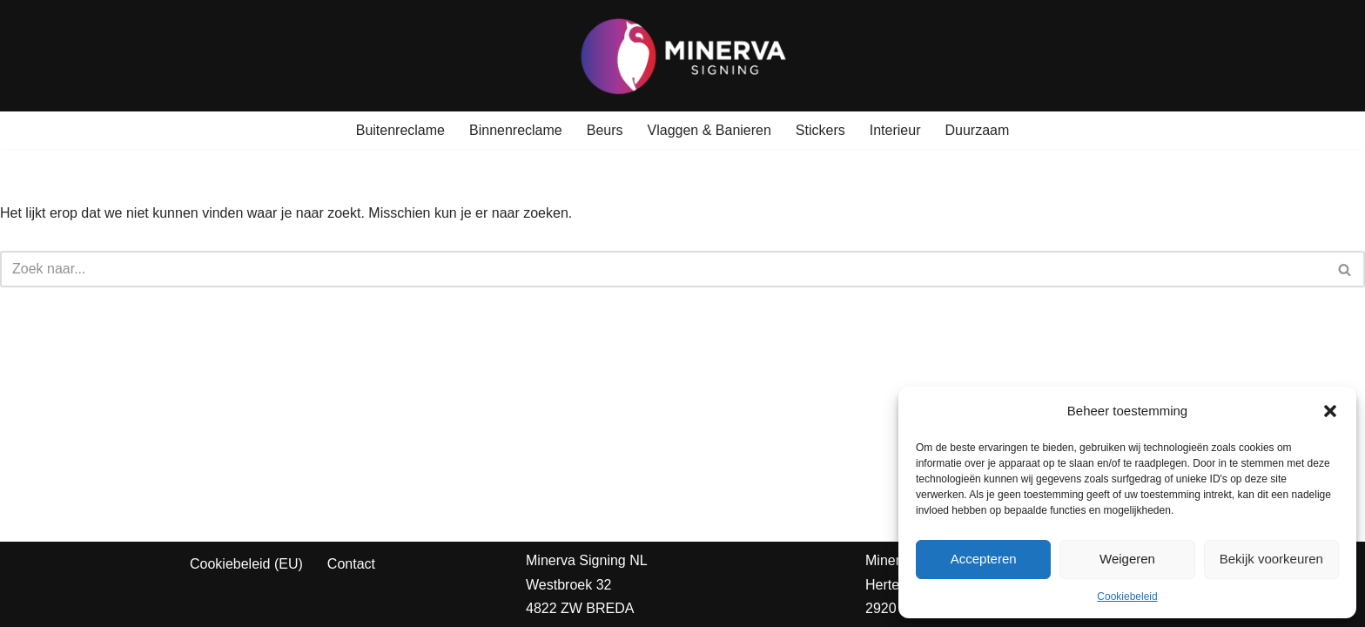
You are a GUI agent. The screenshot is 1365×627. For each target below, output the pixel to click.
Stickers (820, 130)
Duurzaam (977, 130)
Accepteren (984, 558)
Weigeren (1127, 558)
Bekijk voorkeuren (1271, 558)
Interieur (895, 130)
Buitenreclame (400, 130)
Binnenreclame (515, 130)
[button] (1330, 411)
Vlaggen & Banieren (709, 130)
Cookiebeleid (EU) (246, 563)
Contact (351, 563)
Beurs (605, 130)
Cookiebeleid (1127, 596)
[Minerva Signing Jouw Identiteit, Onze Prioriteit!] (683, 56)
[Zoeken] (663, 269)
